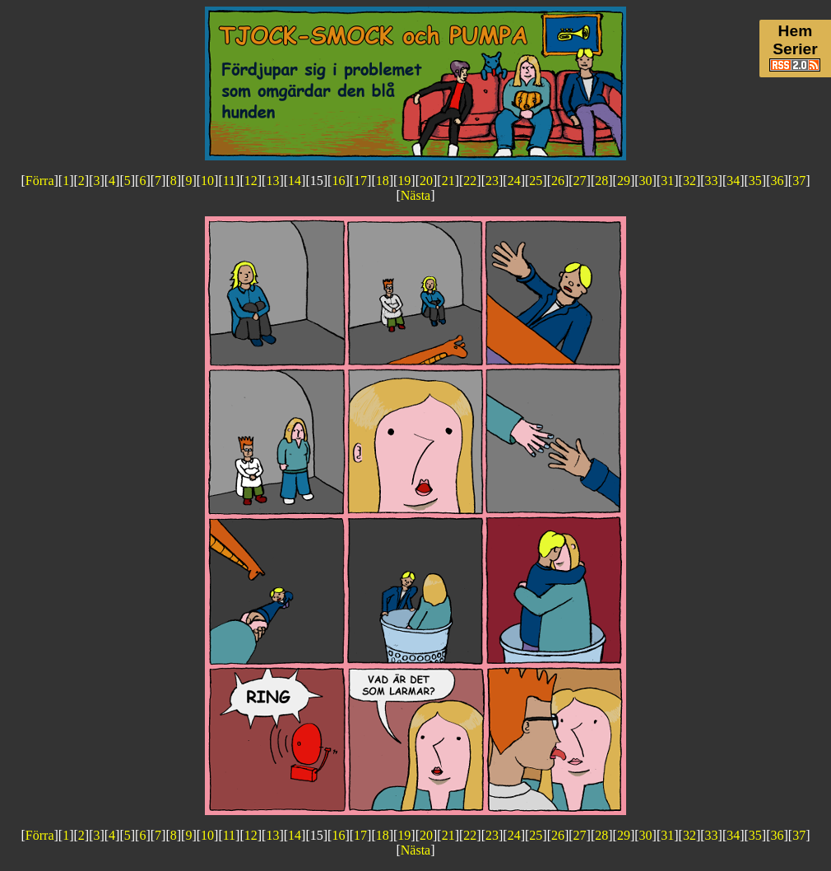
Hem (795, 30)
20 (426, 181)
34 (733, 181)
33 (711, 181)
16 (338, 181)
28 (601, 181)
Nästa (415, 195)
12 (251, 181)
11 (229, 181)
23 (492, 181)
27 (580, 181)
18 (382, 181)
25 (535, 181)
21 (448, 181)
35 (755, 181)
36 (777, 181)
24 (514, 181)
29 (623, 181)
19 (404, 181)
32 (689, 181)
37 (798, 181)
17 (360, 181)
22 (469, 181)
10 (207, 181)
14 (294, 181)
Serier (795, 49)
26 (557, 181)
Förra (40, 181)
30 (645, 181)
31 (667, 181)
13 (272, 181)
